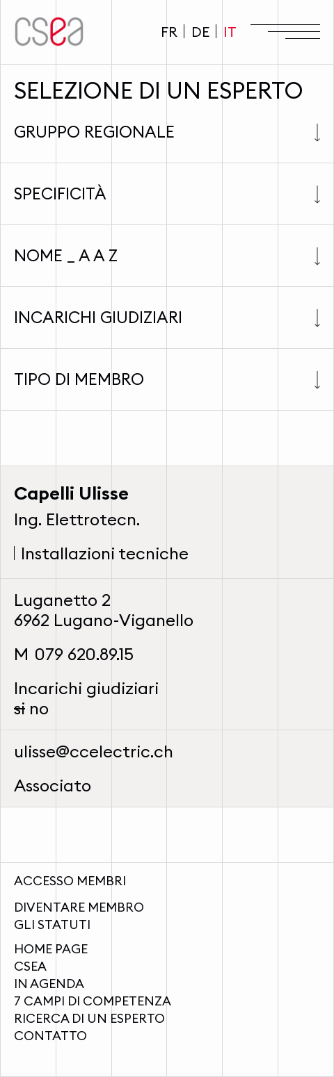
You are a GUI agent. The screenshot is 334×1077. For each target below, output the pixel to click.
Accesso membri (70, 881)
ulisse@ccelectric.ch (93, 751)
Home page (51, 949)
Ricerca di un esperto (89, 1018)
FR (169, 31)
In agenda (49, 984)
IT (230, 31)
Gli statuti (52, 924)
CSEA (30, 966)
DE (200, 31)
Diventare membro (79, 907)
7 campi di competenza (92, 1001)
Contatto (50, 1036)
